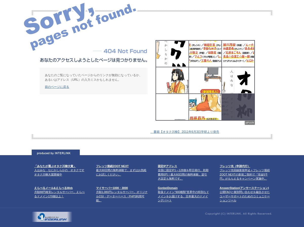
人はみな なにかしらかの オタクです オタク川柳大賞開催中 (59, 170)
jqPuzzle (249, 122)
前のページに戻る (57, 87)
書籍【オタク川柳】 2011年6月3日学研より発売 (184, 132)
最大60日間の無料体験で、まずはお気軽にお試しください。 (121, 170)
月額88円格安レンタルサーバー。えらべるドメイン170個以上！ (59, 192)
